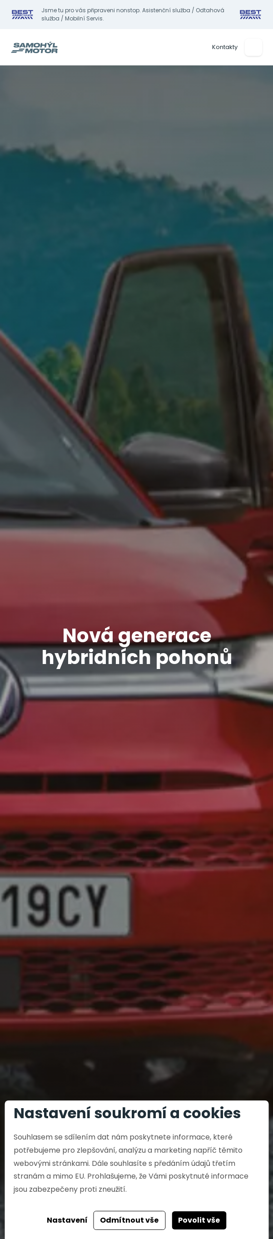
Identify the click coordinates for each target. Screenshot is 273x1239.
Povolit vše (199, 1220)
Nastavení (67, 1220)
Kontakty (225, 47)
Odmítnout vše (129, 1220)
